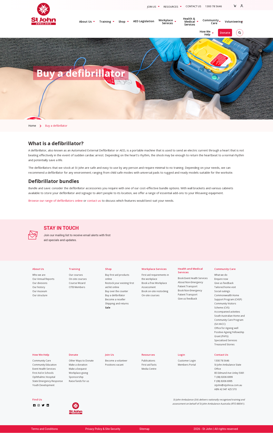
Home (32, 125)
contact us (94, 200)
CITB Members (77, 287)
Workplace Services (166, 21)
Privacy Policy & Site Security (102, 428)
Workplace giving (78, 372)
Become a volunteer (116, 360)
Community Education (44, 364)
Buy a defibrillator (56, 125)
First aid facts (149, 364)
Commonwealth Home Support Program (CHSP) (228, 297)
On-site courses (78, 278)
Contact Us (193, 6)
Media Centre (149, 368)
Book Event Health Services (193, 278)
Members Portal (187, 364)
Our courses (76, 274)
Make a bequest (78, 368)
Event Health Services (44, 368)
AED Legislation (143, 21)
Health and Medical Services (190, 270)
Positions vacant (114, 364)
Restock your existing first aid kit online (119, 285)
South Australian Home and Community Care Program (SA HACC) (229, 319)
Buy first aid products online (117, 276)
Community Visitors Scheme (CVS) (225, 305)
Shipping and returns (117, 303)
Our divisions (39, 283)
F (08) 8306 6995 (223, 381)
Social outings (222, 291)
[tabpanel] (136, 73)
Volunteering (234, 21)
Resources (171, 6)
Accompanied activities (227, 311)
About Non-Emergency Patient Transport (190, 284)
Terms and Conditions (44, 428)
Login (181, 354)
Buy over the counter (116, 291)
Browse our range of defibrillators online (55, 200)
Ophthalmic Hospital (43, 376)
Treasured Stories (224, 344)
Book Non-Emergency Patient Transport (190, 292)
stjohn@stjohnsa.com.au (228, 385)
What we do (220, 274)
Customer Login (187, 360)
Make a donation (78, 364)
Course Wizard (77, 283)
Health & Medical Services (189, 21)
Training (105, 21)
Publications (148, 360)
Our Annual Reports (43, 278)
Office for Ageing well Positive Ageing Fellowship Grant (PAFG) (229, 332)
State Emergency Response (47, 381)
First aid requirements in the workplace (155, 276)
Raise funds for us (79, 381)
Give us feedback (187, 298)
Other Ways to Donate (81, 360)
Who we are (38, 274)
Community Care (211, 21)
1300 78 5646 (213, 6)
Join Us (151, 6)
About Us (85, 21)
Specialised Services (225, 340)
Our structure (39, 295)
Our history (38, 287)
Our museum (39, 291)
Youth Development (43, 385)
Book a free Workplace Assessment (154, 285)
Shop (122, 21)
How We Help (205, 33)
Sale (107, 307)
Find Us (37, 399)
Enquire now (221, 278)
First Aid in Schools (43, 372)
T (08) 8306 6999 (223, 376)
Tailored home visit (225, 287)
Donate (225, 32)
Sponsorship (76, 376)
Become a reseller (115, 299)
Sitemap (144, 428)
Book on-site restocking (155, 291)
